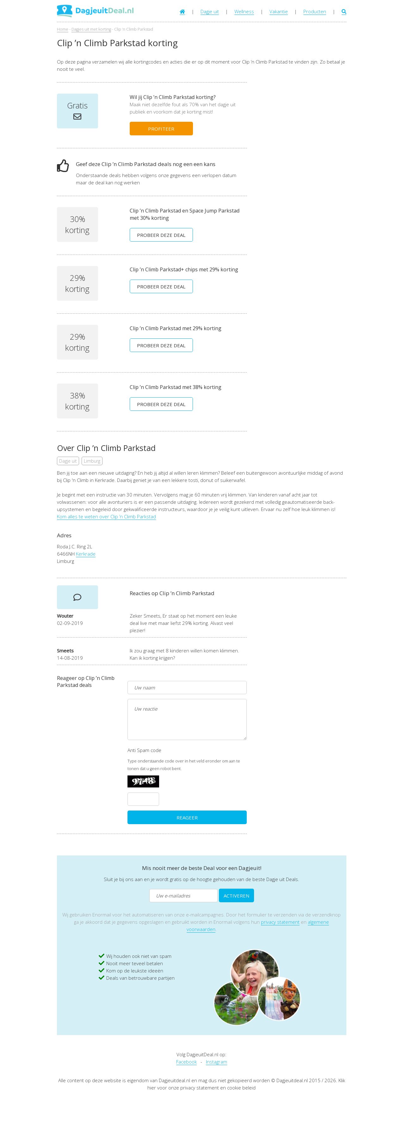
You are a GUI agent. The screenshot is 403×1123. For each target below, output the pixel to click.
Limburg (92, 461)
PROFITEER (161, 129)
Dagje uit (210, 11)
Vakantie (279, 11)
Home (62, 29)
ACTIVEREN (236, 895)
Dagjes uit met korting (91, 29)
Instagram (216, 1061)
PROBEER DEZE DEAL (161, 235)
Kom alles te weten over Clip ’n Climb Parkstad (106, 516)
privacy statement (280, 922)
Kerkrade (86, 554)
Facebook (186, 1061)
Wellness (244, 11)
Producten (314, 11)
